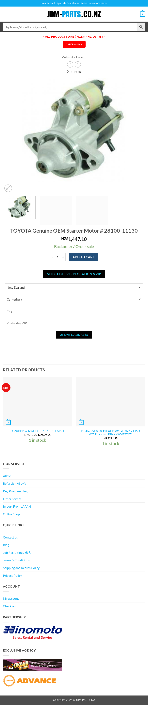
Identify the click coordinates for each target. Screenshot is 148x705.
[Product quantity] (58, 257)
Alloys (7, 476)
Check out (10, 606)
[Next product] (70, 64)
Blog (6, 545)
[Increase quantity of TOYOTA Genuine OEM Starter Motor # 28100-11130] (63, 257)
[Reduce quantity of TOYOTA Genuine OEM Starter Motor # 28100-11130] (52, 257)
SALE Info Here (74, 44)
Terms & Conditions (16, 560)
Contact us (10, 537)
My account (11, 598)
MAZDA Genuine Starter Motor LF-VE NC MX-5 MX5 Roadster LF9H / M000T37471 (110, 432)
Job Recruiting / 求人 (17, 552)
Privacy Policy (12, 575)
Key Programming (15, 491)
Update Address (74, 334)
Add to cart (83, 257)
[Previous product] (78, 64)
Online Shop (11, 514)
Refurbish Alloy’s (14, 483)
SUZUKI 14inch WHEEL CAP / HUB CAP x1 (37, 431)
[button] (5, 14)
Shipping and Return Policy (21, 568)
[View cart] (142, 14)
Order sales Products (74, 57)
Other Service (12, 499)
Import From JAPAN (17, 506)
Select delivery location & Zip (74, 274)
